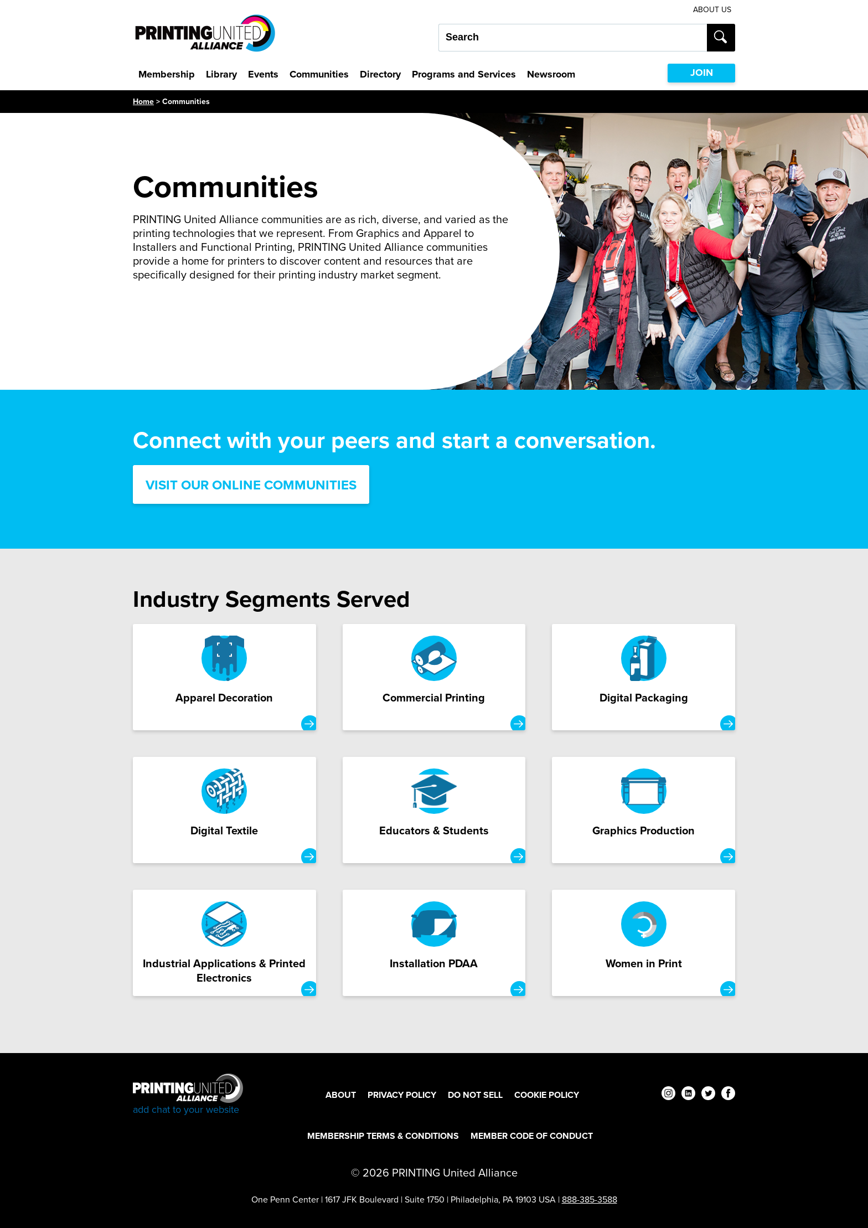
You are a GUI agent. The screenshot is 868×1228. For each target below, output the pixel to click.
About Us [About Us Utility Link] (712, 9)
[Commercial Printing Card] (434, 677)
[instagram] (668, 1094)
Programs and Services (464, 74)
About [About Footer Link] (341, 1094)
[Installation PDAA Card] (434, 943)
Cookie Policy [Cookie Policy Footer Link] (546, 1094)
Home (143, 101)
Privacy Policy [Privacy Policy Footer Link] (402, 1094)
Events (263, 74)
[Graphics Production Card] (643, 810)
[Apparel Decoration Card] (224, 677)
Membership (166, 74)
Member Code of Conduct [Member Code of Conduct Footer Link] (532, 1135)
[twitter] (708, 1094)
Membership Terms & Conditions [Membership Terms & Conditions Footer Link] (383, 1135)
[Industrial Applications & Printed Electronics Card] (224, 943)
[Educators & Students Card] (434, 810)
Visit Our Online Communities (251, 485)
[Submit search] (721, 37)
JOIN (701, 72)
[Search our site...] (572, 37)
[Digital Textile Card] (224, 810)
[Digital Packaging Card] (643, 677)
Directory (380, 74)
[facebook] (728, 1094)
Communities (319, 74)
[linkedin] (688, 1094)
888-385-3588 (589, 1199)
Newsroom (551, 74)
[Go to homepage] (188, 1095)
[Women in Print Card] (643, 943)
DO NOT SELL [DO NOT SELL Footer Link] (475, 1094)
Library (221, 74)
